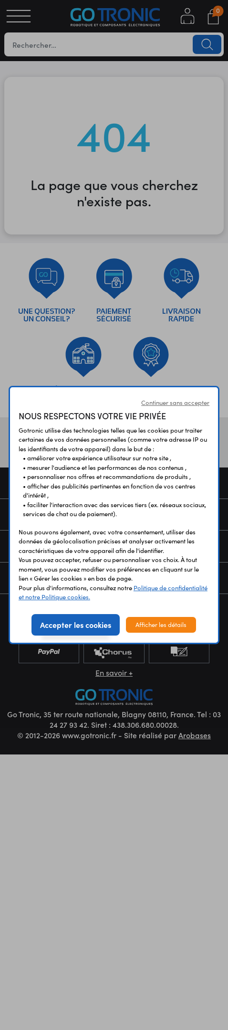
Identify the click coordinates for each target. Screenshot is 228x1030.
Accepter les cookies (75, 624)
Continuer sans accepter (175, 402)
